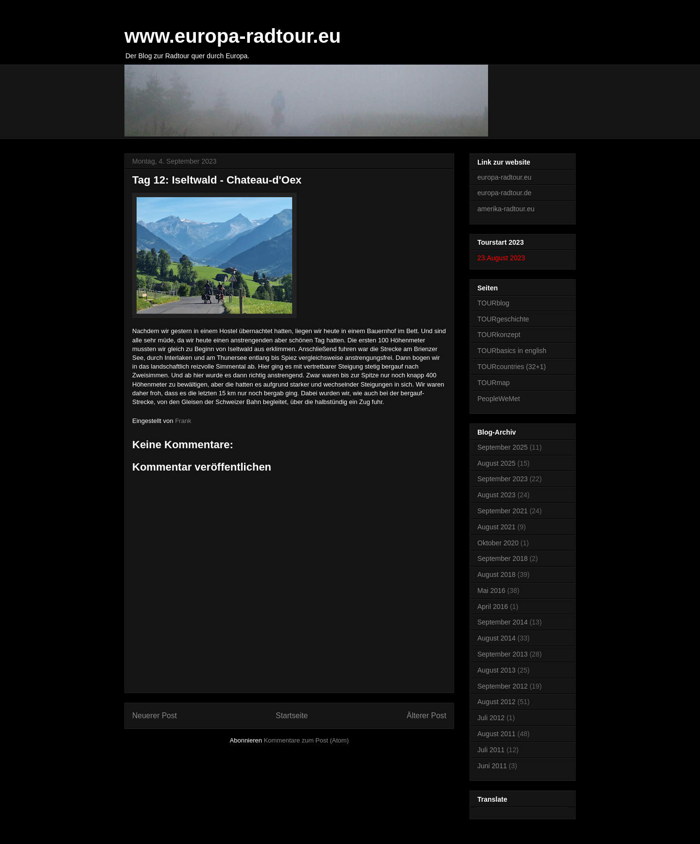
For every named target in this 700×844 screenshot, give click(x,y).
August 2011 (496, 734)
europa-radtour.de (504, 193)
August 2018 (496, 574)
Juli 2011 (491, 750)
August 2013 (496, 670)
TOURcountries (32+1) (511, 367)
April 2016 (492, 606)
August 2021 (496, 527)
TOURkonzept (498, 334)
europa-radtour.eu (504, 177)
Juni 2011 (492, 766)
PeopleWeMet (498, 399)
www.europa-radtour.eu (232, 36)
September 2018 (502, 558)
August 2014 (496, 638)
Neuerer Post (154, 715)
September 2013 (502, 654)
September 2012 (502, 686)
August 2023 (496, 495)
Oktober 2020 (498, 543)
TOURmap (493, 383)
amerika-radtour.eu (506, 209)
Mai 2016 (491, 590)
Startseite (292, 715)
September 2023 (502, 479)
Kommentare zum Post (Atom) (306, 740)
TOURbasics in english (511, 350)
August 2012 (496, 702)
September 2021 (502, 511)
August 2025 (496, 463)
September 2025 (502, 447)
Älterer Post (426, 715)
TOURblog (493, 303)
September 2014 (502, 622)
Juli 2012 (491, 718)
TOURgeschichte (503, 319)
